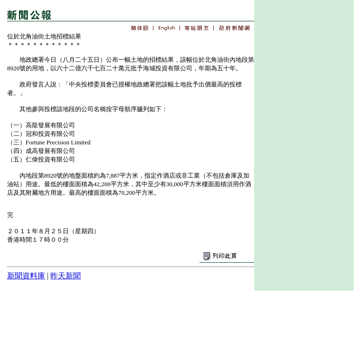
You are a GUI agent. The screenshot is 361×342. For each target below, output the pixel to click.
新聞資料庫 (26, 276)
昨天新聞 (65, 276)
